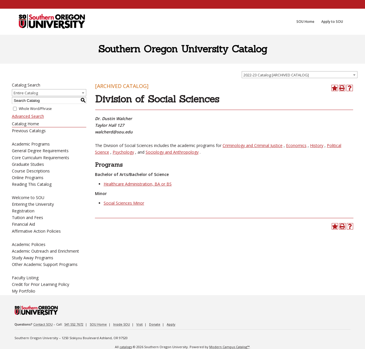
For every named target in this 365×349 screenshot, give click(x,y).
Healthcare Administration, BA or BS (138, 184)
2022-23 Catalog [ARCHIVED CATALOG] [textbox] (276, 75)
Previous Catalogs (29, 130)
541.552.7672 (73, 324)
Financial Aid (23, 224)
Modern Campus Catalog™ (229, 347)
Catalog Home (25, 123)
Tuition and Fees (27, 217)
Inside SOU (121, 324)
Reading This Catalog (32, 184)
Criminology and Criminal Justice (253, 145)
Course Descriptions (31, 171)
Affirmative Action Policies (36, 231)
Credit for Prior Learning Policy (40, 284)
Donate (154, 324)
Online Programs (27, 177)
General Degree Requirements (40, 150)
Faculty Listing (25, 277)
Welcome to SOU (28, 197)
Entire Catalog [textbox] (26, 92)
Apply (171, 324)
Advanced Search (28, 116)
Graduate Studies (28, 164)
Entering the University (33, 204)
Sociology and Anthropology (172, 152)
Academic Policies (28, 244)
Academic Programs (31, 144)
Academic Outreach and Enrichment (45, 251)
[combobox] (299, 74)
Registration (23, 211)
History (316, 145)
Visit (139, 324)
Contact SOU (43, 324)
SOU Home (98, 324)
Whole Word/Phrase (35, 108)
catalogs (126, 347)
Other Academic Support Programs (45, 264)
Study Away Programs (32, 257)
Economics (296, 145)
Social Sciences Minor (124, 203)
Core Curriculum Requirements (40, 157)
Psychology (123, 152)
